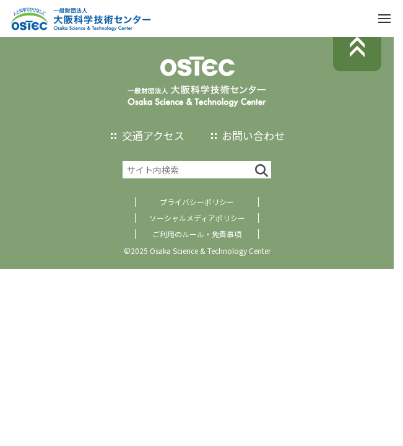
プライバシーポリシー (197, 201)
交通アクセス (153, 135)
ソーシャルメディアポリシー (197, 217)
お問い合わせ (253, 135)
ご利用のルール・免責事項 (196, 234)
